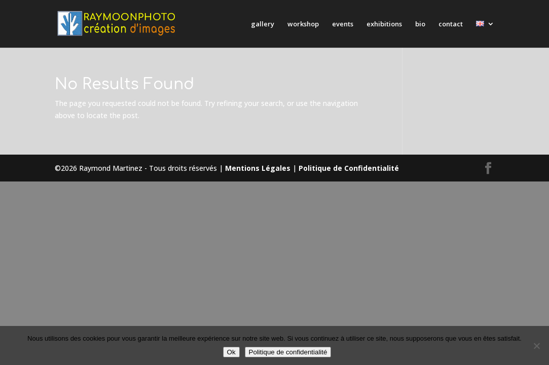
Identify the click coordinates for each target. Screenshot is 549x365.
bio (420, 24)
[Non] (536, 346)
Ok (231, 352)
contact (450, 24)
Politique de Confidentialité (349, 168)
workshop (303, 24)
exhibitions (384, 24)
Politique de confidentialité (288, 352)
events (342, 24)
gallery (262, 24)
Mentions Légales (257, 168)
